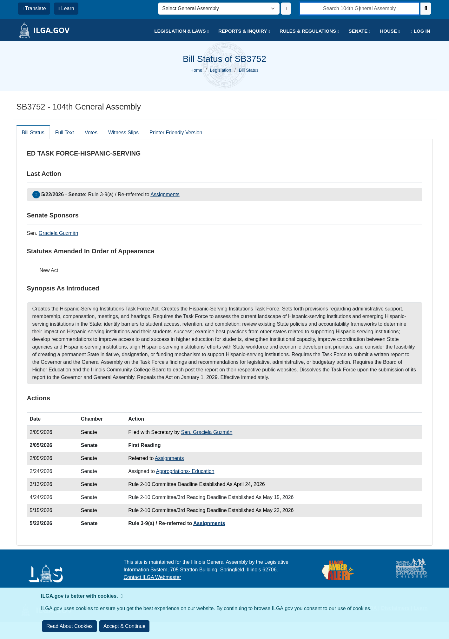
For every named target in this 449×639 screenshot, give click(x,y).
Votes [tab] (91, 132)
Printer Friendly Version (175, 132)
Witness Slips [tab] (123, 132)
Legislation (220, 70)
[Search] (426, 9)
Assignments (165, 194)
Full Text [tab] (64, 132)
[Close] (124, 626)
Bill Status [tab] (33, 132)
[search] (359, 9)
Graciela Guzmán (58, 233)
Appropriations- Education (185, 471)
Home (196, 70)
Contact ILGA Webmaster (152, 577)
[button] (177, 31)
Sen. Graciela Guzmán (207, 432)
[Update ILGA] (286, 9)
